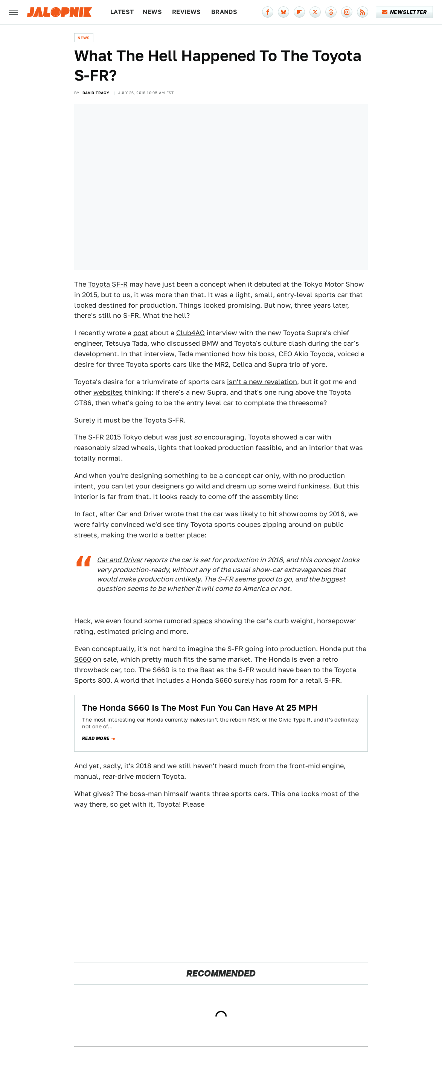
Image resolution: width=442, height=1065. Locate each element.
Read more (96, 738)
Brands (224, 11)
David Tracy (95, 92)
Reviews (186, 11)
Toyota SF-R (108, 284)
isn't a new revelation (262, 382)
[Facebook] (267, 12)
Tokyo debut (143, 437)
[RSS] (362, 12)
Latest (122, 11)
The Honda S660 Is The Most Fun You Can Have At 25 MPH (200, 708)
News (152, 11)
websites (108, 392)
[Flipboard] (299, 12)
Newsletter (404, 12)
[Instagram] (346, 12)
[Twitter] (315, 12)
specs (202, 621)
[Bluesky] (283, 12)
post (140, 333)
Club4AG (190, 333)
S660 (82, 659)
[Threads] (331, 12)
